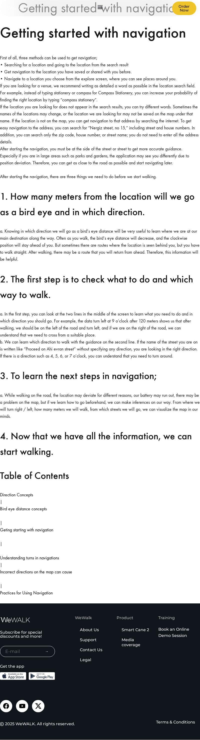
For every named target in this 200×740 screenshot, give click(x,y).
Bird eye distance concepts (23, 509)
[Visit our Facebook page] (6, 706)
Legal (85, 659)
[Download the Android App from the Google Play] (42, 676)
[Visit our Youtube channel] (22, 706)
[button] (100, 7)
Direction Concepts (16, 495)
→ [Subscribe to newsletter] (46, 651)
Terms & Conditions (175, 722)
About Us (89, 629)
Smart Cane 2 (135, 629)
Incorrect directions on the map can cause (36, 572)
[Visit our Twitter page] (38, 706)
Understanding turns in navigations (29, 558)
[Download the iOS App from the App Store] (13, 676)
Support (88, 639)
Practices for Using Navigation (26, 593)
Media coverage (131, 642)
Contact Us (91, 649)
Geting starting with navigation (26, 530)
